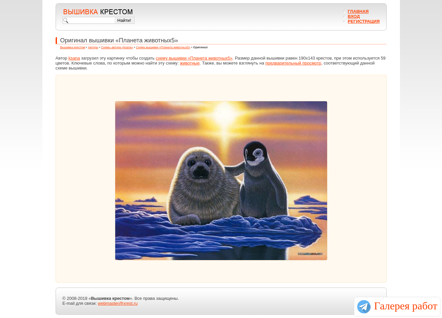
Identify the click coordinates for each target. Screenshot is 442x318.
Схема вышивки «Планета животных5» (163, 47)
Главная (358, 11)
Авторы (93, 47)
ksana (74, 58)
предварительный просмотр (293, 63)
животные (190, 63)
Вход (354, 16)
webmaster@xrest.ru (118, 303)
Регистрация (363, 21)
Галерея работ (405, 306)
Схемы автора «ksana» (117, 47)
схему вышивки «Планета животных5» (194, 58)
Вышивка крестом (72, 47)
